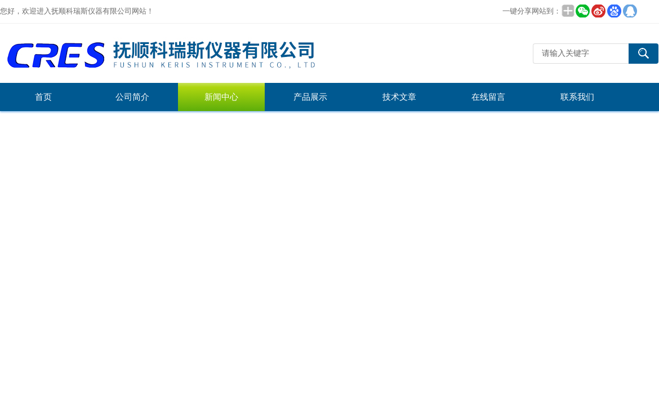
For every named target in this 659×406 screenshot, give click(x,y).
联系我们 (577, 97)
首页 (43, 97)
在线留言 (488, 97)
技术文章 (399, 97)
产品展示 (310, 97)
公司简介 (132, 97)
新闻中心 (221, 97)
